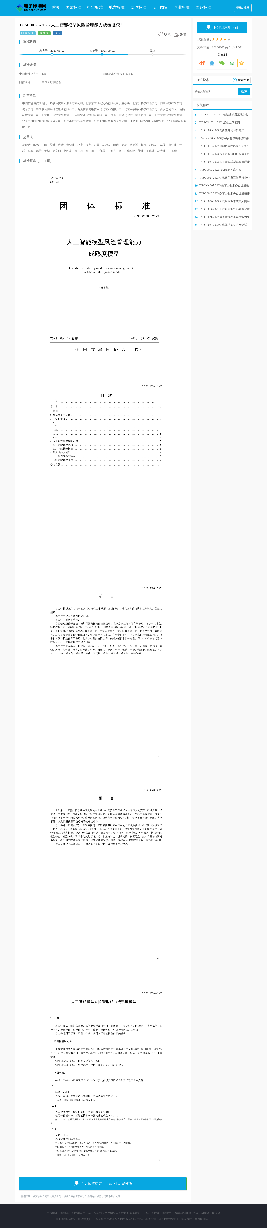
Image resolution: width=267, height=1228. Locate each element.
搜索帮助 (243, 80)
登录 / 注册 (242, 7)
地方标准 (117, 7)
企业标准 (182, 7)
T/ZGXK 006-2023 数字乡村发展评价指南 (224, 138)
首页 (56, 7)
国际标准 (203, 7)
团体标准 (138, 7)
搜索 (244, 91)
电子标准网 (31, 8)
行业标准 (95, 7)
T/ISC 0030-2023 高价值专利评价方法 (221, 130)
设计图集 (160, 7)
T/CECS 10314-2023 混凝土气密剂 (219, 122)
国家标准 (73, 7)
